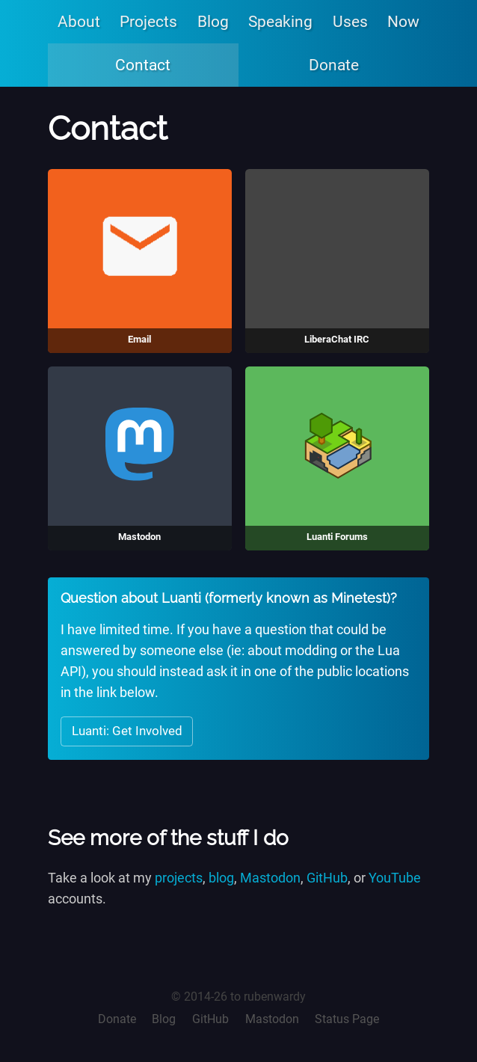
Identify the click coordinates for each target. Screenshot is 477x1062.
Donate (334, 64)
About (79, 21)
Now (403, 21)
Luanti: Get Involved (127, 731)
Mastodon (270, 878)
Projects (148, 21)
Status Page (347, 1019)
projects (179, 878)
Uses (350, 21)
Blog (213, 21)
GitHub (327, 878)
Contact (142, 64)
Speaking (280, 21)
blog (221, 878)
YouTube (395, 878)
